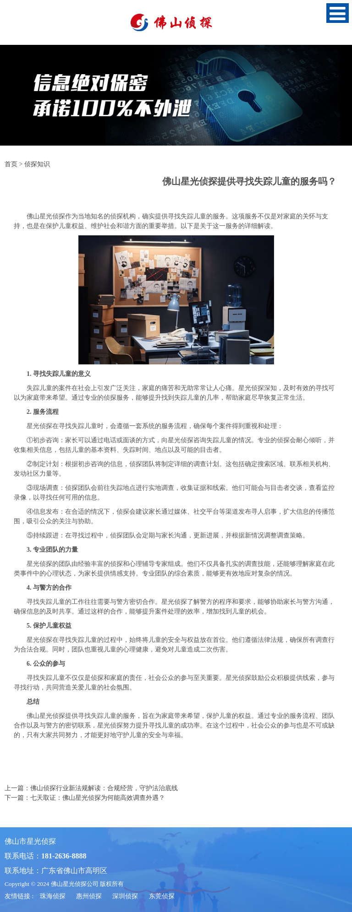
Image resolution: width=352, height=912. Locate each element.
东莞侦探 (162, 896)
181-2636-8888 (63, 856)
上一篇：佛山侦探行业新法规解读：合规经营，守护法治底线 (91, 788)
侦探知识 (37, 164)
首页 (11, 164)
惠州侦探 (89, 896)
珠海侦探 (53, 896)
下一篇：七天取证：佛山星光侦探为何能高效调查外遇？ (85, 797)
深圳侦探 (125, 896)
